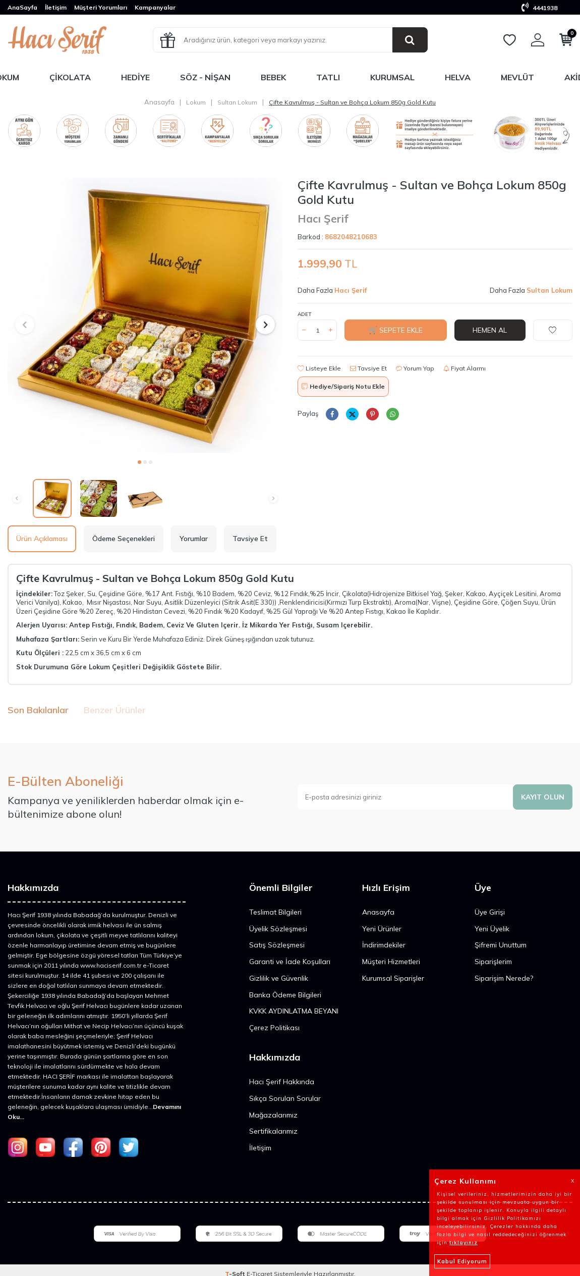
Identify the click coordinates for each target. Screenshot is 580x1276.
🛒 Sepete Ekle (396, 330)
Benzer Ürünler (115, 710)
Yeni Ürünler (381, 928)
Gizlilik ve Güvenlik (278, 978)
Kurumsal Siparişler (393, 978)
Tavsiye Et (368, 368)
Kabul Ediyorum (462, 1261)
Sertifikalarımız (273, 1131)
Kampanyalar (155, 7)
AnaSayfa (22, 7)
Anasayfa (159, 102)
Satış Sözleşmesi (277, 944)
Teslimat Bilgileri (275, 912)
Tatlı (328, 77)
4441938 (539, 8)
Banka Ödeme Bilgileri (285, 994)
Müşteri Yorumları (100, 7)
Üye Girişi (490, 912)
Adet (304, 314)
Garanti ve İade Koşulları (289, 961)
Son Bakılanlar (38, 710)
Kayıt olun (542, 797)
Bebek (273, 77)
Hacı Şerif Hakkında (281, 1081)
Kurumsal (392, 77)
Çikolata (70, 77)
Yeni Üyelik (492, 928)
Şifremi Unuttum (501, 944)
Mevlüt (517, 77)
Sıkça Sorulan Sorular (285, 1098)
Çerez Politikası (274, 1027)
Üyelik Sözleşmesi (278, 928)
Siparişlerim (493, 961)
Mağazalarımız (273, 1115)
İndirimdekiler (383, 944)
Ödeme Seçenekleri (123, 538)
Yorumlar (194, 538)
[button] (139, 462)
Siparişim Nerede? (504, 978)
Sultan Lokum (237, 102)
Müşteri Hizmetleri (391, 961)
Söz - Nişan (205, 77)
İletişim (56, 7)
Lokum (196, 102)
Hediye (135, 77)
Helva (458, 77)
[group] (145, 315)
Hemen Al (490, 330)
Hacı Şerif (323, 218)
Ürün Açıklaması (42, 538)
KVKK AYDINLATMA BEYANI (293, 1011)
